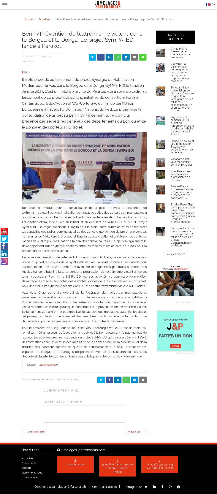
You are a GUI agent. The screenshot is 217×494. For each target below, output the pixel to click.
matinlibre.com (48, 364)
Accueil (29, 19)
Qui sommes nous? (32, 472)
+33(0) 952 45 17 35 (162, 464)
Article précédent (34, 432)
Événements (29, 463)
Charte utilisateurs (104, 487)
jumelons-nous (30, 477)
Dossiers (26, 467)
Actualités (44, 19)
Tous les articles (175, 254)
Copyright (41, 486)
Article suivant (136, 432)
